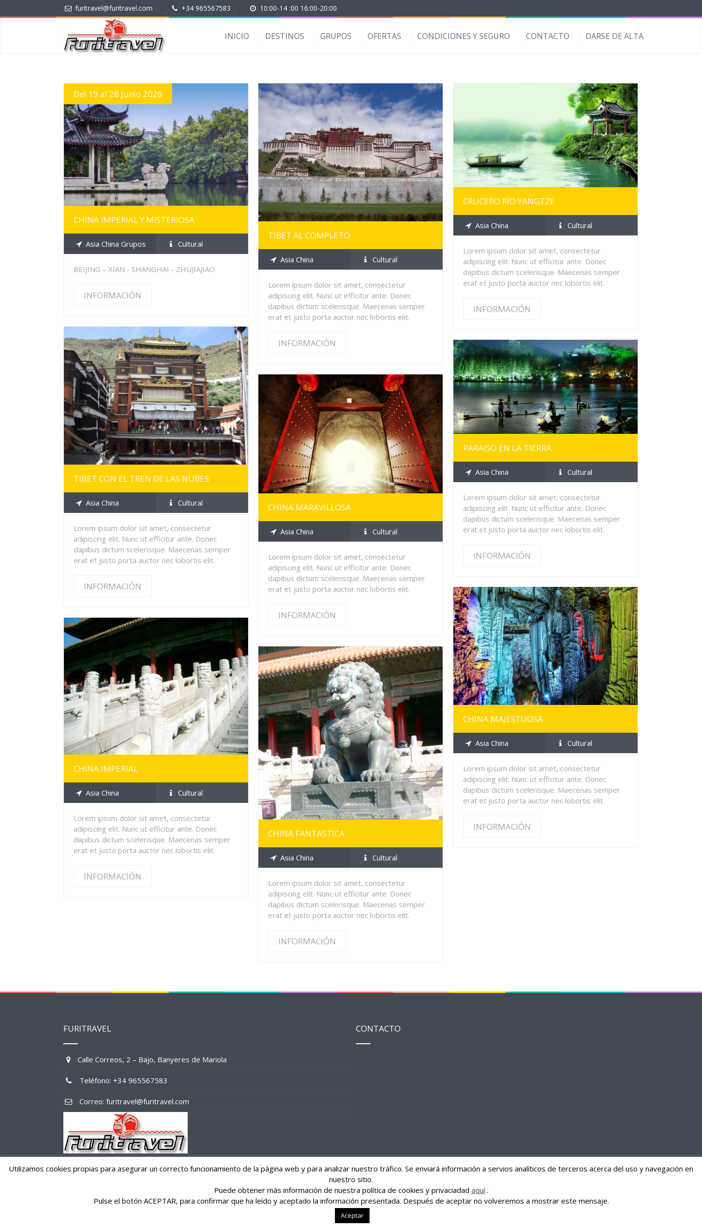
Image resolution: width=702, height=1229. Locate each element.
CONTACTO (547, 36)
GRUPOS (335, 36)
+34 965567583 (206, 8)
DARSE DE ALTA (614, 36)
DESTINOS (284, 36)
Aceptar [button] (352, 1215)
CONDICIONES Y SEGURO (463, 36)
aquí (478, 1190)
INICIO (237, 36)
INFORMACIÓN (112, 295)
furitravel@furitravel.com (114, 8)
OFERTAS (384, 36)
